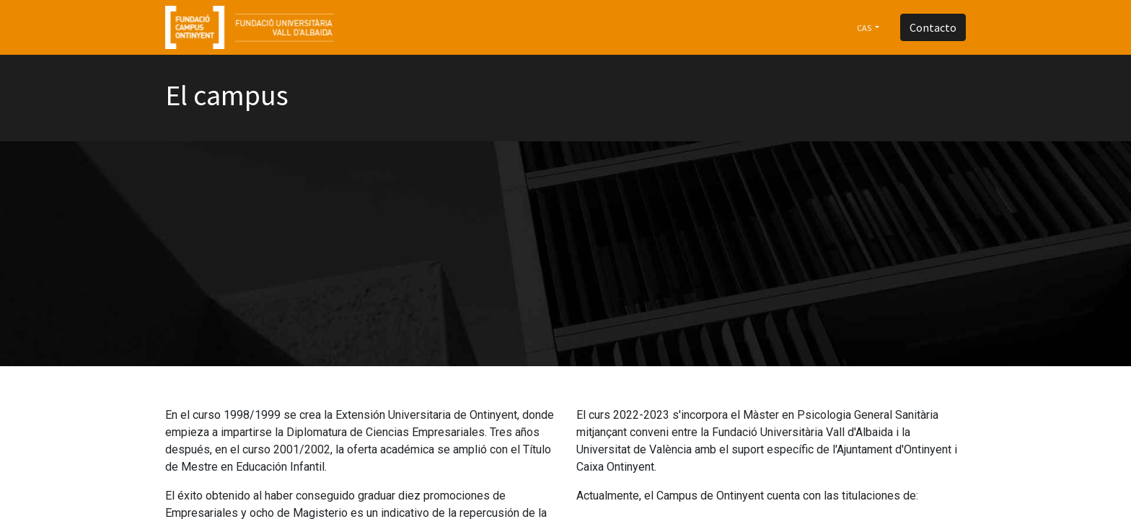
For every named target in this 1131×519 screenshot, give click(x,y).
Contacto (933, 27)
